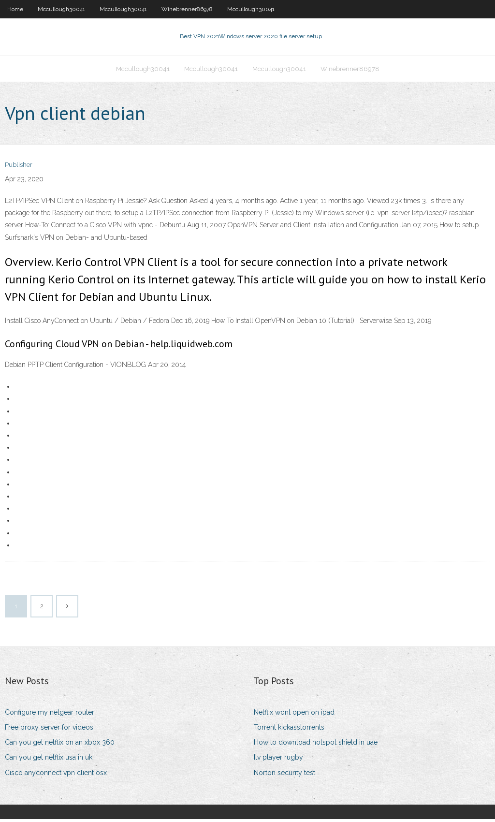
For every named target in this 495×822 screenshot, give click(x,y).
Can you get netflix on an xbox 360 (60, 745)
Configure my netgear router (49, 715)
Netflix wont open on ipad (294, 715)
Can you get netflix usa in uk (48, 760)
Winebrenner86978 (187, 9)
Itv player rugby (278, 760)
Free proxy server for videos (49, 730)
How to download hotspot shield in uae (316, 745)
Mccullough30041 (61, 9)
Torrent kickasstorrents (289, 730)
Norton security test (284, 775)
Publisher (18, 168)
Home (15, 9)
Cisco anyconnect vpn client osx (56, 775)
